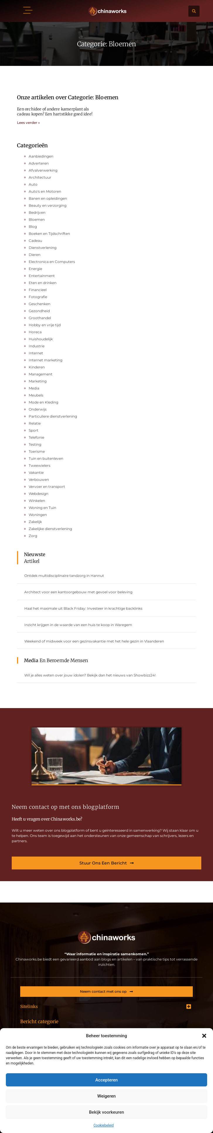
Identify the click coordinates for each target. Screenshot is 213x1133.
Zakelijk (35, 521)
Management (40, 374)
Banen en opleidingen (48, 198)
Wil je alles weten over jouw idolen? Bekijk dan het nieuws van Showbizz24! (90, 675)
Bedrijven (37, 212)
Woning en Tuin (42, 507)
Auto (33, 184)
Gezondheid (39, 311)
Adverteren (39, 163)
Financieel (38, 290)
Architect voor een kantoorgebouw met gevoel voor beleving (78, 592)
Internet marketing (45, 360)
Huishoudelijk (41, 339)
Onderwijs (38, 409)
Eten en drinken (43, 283)
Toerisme (37, 451)
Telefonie (36, 437)
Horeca (35, 332)
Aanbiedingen (41, 156)
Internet (36, 353)
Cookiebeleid (103, 1125)
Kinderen (37, 367)
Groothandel (40, 318)
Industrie (37, 346)
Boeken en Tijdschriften (49, 233)
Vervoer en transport (47, 486)
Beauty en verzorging (48, 205)
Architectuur (40, 177)
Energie (35, 268)
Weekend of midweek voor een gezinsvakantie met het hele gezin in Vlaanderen (94, 641)
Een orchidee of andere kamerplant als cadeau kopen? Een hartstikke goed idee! (55, 112)
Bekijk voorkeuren (106, 1112)
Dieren (34, 254)
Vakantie (36, 472)
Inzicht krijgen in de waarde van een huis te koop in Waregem (78, 625)
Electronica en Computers (52, 261)
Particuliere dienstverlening (53, 416)
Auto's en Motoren (45, 191)
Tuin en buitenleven (46, 458)
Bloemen (37, 219)
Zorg (33, 536)
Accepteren (106, 1080)
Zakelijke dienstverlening (50, 529)
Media (34, 388)
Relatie (35, 423)
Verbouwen (39, 479)
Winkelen (37, 500)
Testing (35, 444)
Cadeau (35, 240)
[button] (204, 1036)
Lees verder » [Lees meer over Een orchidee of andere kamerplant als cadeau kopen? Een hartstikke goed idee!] (28, 122)
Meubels (36, 395)
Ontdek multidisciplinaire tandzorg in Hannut (64, 575)
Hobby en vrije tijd (45, 325)
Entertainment (42, 276)
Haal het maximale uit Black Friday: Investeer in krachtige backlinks (83, 608)
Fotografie (38, 297)
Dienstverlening (43, 247)
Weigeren (106, 1096)
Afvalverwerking (43, 170)
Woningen (38, 514)
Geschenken (39, 304)
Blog (33, 226)
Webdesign (38, 493)
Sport (33, 430)
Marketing (38, 381)
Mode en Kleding (43, 402)
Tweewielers (39, 465)
